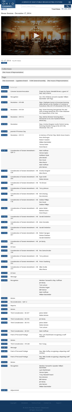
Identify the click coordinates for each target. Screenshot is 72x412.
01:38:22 (4, 208)
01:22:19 (4, 188)
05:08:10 (4, 390)
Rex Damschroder (45, 250)
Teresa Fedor (43, 144)
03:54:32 (4, 362)
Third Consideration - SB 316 (20, 323)
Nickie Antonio (43, 179)
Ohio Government (8, 81)
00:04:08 (4, 97)
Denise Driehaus (44, 235)
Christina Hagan (44, 287)
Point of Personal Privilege (19, 335)
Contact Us (47, 403)
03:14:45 (4, 313)
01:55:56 (4, 233)
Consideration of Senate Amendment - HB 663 (24, 242)
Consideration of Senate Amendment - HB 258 (24, 223)
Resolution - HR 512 (17, 117)
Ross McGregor (44, 137)
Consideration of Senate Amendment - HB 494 (24, 194)
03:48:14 (4, 347)
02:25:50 (4, 277)
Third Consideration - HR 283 (20, 344)
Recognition (14, 97)
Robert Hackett (44, 140)
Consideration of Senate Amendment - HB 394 (24, 177)
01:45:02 (4, 216)
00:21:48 (4, 135)
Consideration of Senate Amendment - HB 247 (24, 217)
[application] (36, 35)
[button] (36, 35)
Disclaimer (24, 403)
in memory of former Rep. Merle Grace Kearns (54, 135)
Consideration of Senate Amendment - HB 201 (24, 209)
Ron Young (42, 344)
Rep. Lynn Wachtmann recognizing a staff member (52, 335)
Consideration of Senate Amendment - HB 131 (24, 257)
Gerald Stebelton (44, 216)
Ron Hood (42, 160)
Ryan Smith (42, 177)
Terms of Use (36, 403)
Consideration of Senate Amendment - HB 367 (24, 234)
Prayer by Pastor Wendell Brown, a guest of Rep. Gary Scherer (53, 92)
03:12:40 (4, 309)
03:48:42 (4, 351)
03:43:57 (4, 340)
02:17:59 (4, 261)
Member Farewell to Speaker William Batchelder (51, 367)
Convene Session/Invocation (20, 91)
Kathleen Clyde (44, 155)
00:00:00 (4, 91)
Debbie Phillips (44, 200)
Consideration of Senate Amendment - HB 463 (24, 189)
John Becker (43, 157)
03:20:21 (4, 319)
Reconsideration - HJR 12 (19, 302)
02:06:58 (4, 241)
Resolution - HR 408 (17, 102)
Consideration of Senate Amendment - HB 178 (24, 200)
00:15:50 (4, 117)
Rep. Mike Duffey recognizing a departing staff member (54, 352)
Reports (13, 305)
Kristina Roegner (44, 171)
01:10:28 (4, 171)
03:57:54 (4, 366)
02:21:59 (4, 273)
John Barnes (43, 167)
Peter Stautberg (44, 261)
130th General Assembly (37, 81)
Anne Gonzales (44, 222)
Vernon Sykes (43, 153)
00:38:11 (4, 150)
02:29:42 (4, 280)
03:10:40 (4, 305)
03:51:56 (4, 357)
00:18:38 (4, 124)
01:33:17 (4, 200)
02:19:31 (4, 267)
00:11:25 (4, 102)
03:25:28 (4, 323)
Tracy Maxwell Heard (46, 375)
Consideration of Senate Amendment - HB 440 (24, 183)
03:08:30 (4, 298)
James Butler (43, 208)
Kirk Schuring (43, 194)
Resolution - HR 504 (17, 109)
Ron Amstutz (43, 196)
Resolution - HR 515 (17, 135)
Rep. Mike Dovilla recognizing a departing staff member (54, 357)
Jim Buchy (42, 241)
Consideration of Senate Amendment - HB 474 (24, 268)
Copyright (13, 403)
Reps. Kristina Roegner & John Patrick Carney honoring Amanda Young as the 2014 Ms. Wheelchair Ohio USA (54, 126)
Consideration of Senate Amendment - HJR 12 (23, 151)
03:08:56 (4, 302)
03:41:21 (4, 335)
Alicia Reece (43, 162)
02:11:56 (4, 247)
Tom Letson (43, 285)
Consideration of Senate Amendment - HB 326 (24, 171)
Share (4, 63)
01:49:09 (4, 222)
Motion (13, 298)
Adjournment (15, 390)
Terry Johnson (43, 188)
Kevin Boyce (43, 213)
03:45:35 (4, 344)
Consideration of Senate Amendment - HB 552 (24, 262)
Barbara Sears (44, 210)
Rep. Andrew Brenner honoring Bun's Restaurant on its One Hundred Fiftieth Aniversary (52, 118)
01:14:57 (4, 177)
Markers (5, 87)
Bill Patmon (43, 290)
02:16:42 (4, 256)
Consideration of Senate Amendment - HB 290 (24, 228)
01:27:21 (4, 194)
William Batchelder (45, 142)
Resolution (14, 124)
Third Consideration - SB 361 (20, 331)
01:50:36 (4, 227)
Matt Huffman (43, 150)
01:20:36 (4, 183)
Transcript (13, 87)
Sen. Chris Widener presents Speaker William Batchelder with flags (53, 98)
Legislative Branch (22, 81)
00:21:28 (4, 131)
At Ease (13, 247)
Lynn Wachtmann (44, 370)
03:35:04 (4, 331)
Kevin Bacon (43, 147)
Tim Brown (42, 183)
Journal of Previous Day (18, 131)
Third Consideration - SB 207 (20, 313)
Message (14, 277)
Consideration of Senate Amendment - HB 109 (24, 251)
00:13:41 (4, 109)
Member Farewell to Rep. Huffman (50, 280)
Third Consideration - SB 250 (20, 319)
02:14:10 (4, 250)
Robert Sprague (44, 233)
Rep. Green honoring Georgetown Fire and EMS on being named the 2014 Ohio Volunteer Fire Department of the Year (54, 111)
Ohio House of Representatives (12, 72)
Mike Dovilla (43, 267)
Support (58, 403)
